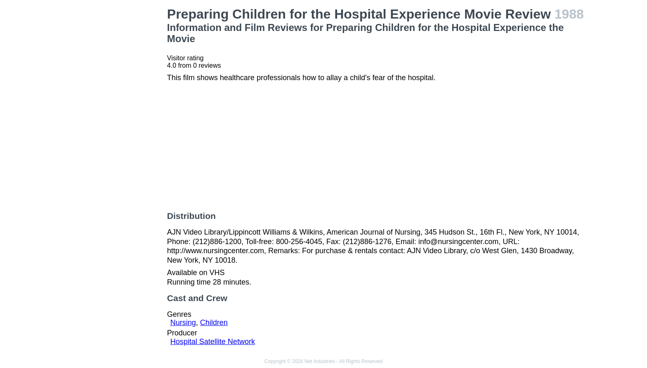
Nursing (183, 322)
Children (214, 322)
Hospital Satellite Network (212, 341)
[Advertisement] (112, 130)
